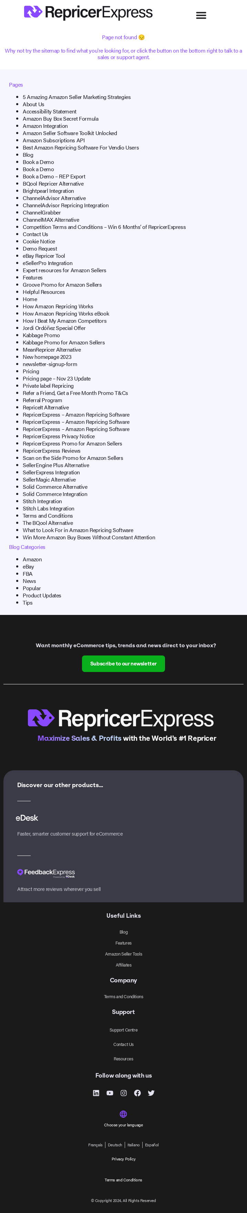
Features (33, 277)
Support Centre (123, 1029)
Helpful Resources (44, 292)
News (29, 581)
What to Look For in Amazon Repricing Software (78, 530)
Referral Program (42, 400)
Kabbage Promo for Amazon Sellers (64, 342)
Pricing (31, 371)
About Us (33, 104)
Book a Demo (38, 162)
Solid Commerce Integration (55, 494)
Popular (32, 588)
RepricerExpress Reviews (52, 450)
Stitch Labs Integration (48, 508)
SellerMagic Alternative (49, 479)
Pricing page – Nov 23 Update (57, 378)
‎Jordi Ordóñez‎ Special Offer (54, 328)
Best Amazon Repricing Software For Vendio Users (81, 147)
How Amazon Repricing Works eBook (66, 313)
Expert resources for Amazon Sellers (64, 270)
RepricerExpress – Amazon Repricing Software (76, 414)
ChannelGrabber (42, 212)
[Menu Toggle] (201, 15)
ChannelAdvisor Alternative (54, 198)
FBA (28, 573)
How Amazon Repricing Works (58, 306)
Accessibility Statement (49, 111)
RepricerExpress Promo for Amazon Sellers (72, 443)
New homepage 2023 (47, 357)
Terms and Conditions (48, 515)
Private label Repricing (48, 385)
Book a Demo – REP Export (54, 176)
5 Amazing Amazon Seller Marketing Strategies (77, 97)
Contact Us (35, 234)
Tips (27, 602)
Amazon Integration (45, 126)
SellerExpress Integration (51, 472)
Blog (28, 154)
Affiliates (124, 964)
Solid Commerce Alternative (55, 486)
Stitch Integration (42, 501)
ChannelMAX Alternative (51, 219)
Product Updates (42, 595)
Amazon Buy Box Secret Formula (60, 118)
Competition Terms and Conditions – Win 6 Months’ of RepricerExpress (104, 227)
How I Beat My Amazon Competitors (64, 320)
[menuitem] (95, 1145)
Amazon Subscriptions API (53, 140)
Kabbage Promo (41, 335)
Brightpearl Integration (48, 191)
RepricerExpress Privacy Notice (59, 436)
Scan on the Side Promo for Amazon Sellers (73, 458)
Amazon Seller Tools (123, 953)
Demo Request (40, 248)
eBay (28, 566)
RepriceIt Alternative (46, 407)
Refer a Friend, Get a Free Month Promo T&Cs (75, 393)
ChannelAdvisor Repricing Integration (66, 205)
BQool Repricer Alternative (53, 183)
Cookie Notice (39, 241)
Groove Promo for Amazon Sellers (62, 284)
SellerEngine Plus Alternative (56, 465)
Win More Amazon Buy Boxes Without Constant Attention (89, 537)
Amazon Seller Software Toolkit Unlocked (70, 133)
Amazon (32, 559)
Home (30, 299)
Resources (123, 1058)
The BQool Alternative (48, 523)
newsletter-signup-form (50, 364)
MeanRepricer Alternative (52, 349)
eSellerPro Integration (47, 263)
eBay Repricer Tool (44, 256)
